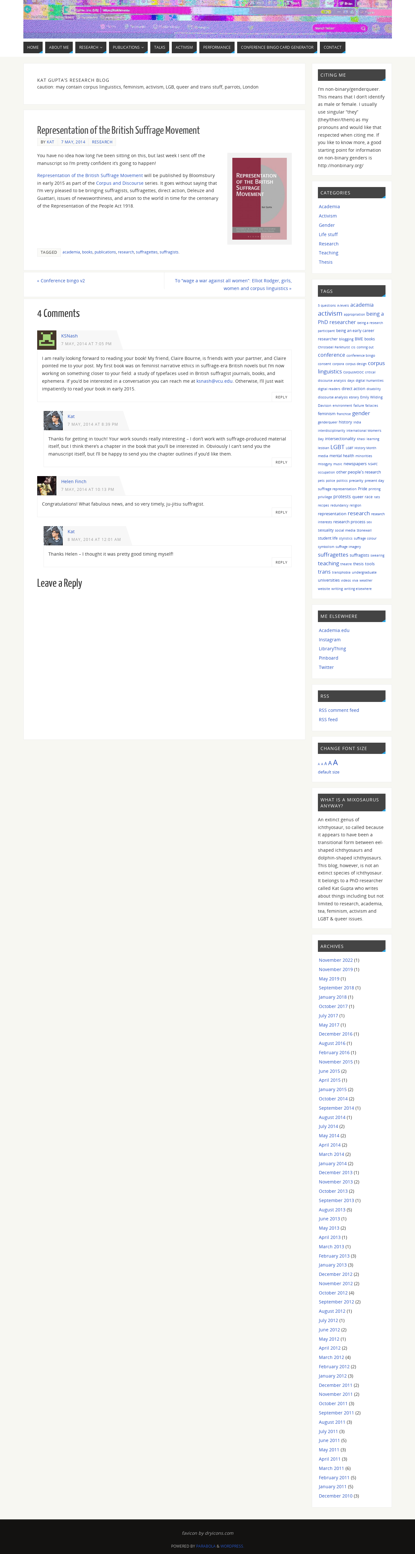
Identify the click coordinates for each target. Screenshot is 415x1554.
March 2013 (331, 1246)
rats (377, 497)
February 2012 (334, 1366)
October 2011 (333, 1403)
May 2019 (329, 979)
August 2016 (332, 1043)
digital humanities (370, 380)
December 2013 (336, 1172)
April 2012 (330, 1348)
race (369, 496)
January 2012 (333, 1376)
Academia (329, 206)
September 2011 (336, 1413)
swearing (377, 555)
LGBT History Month (361, 448)
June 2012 (329, 1330)
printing (374, 489)
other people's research (358, 472)
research (126, 251)
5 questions (327, 305)
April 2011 (330, 1459)
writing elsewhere (358, 588)
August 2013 (332, 1210)
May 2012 (329, 1339)
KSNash (69, 336)
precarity (356, 480)
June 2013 (329, 1219)
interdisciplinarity (331, 430)
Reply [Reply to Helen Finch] (281, 512)
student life (328, 538)
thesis (358, 564)
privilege (325, 496)
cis (353, 347)
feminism (327, 413)
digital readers (329, 389)
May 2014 (329, 1135)
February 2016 (334, 1052)
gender (361, 413)
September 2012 (336, 1302)
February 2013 (334, 1256)
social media (345, 530)
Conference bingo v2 (61, 281)
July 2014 (328, 1126)
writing (337, 588)
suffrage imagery (348, 546)
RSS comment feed (339, 710)
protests (342, 496)
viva (355, 580)
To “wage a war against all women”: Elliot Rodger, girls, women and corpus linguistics (233, 284)
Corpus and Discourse (120, 183)
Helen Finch (74, 481)
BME (359, 338)
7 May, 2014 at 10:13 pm (87, 489)
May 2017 (329, 1025)
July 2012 (328, 1320)
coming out (365, 347)
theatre (346, 564)
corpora (338, 364)
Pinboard (328, 658)
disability (374, 389)
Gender (327, 225)
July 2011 (328, 1431)
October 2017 (333, 1006)
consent (324, 363)
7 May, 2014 (73, 141)
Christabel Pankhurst (334, 347)
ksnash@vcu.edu (214, 381)
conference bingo (360, 355)
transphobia (341, 572)
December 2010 (336, 1496)
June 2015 (329, 1071)
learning (373, 439)
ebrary (354, 397)
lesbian (323, 448)
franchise (344, 414)
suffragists (169, 251)
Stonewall (364, 530)
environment (342, 405)
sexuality (326, 530)
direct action (353, 388)
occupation (326, 472)
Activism (328, 216)
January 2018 (333, 997)
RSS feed (328, 719)
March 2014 (331, 1154)
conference (331, 354)
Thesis (326, 262)
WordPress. (232, 1546)
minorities (363, 455)
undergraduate (364, 572)
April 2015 (330, 1080)
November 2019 (336, 969)
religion (355, 505)
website (324, 588)
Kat (50, 141)
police (330, 480)
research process (349, 522)
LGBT (337, 447)
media (323, 455)
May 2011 (329, 1450)
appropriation (354, 314)
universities (329, 580)
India (357, 422)
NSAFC (373, 464)
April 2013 (330, 1237)
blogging (346, 339)
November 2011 (336, 1394)
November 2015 (336, 1062)
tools (370, 564)
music (337, 464)
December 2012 (336, 1274)
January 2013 (333, 1265)
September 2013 (336, 1200)
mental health (341, 455)
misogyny (325, 464)
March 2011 (331, 1468)
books (87, 251)
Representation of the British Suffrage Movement (90, 175)
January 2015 (333, 1089)
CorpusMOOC (353, 372)
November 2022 (336, 960)
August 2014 (332, 1117)
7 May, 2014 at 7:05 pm (86, 343)
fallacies (371, 405)
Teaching (328, 253)
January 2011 (333, 1486)
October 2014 (333, 1099)
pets (321, 480)
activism (330, 313)
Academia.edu (334, 630)
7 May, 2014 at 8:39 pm (93, 424)
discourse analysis (333, 397)
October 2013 (333, 1191)
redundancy (339, 505)
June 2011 (329, 1440)
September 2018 (336, 988)
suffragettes (147, 251)
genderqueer (327, 422)
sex (369, 522)
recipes (323, 505)
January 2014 (333, 1163)
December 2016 (336, 1034)
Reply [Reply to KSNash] (281, 397)
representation (332, 514)
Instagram (330, 639)
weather (366, 580)
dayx (350, 380)
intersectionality (340, 438)
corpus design (356, 364)
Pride (362, 488)
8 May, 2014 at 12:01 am (94, 539)
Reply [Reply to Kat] (281, 462)
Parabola (206, 1546)
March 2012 (331, 1357)
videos (346, 580)
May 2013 (329, 1228)
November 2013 (336, 1182)
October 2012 (333, 1293)
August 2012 (332, 1311)
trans (324, 571)
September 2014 (336, 1108)
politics (342, 480)
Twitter (326, 667)
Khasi (361, 439)
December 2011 (336, 1385)
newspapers (355, 463)
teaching (328, 563)
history (345, 422)
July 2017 (328, 1015)
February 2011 (334, 1477)
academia (71, 251)
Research (102, 141)
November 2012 (336, 1283)
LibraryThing (332, 648)
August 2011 (332, 1422)
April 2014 (330, 1145)
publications (105, 251)
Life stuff (328, 234)
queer (357, 496)
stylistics (346, 538)
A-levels (343, 305)
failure (358, 405)
